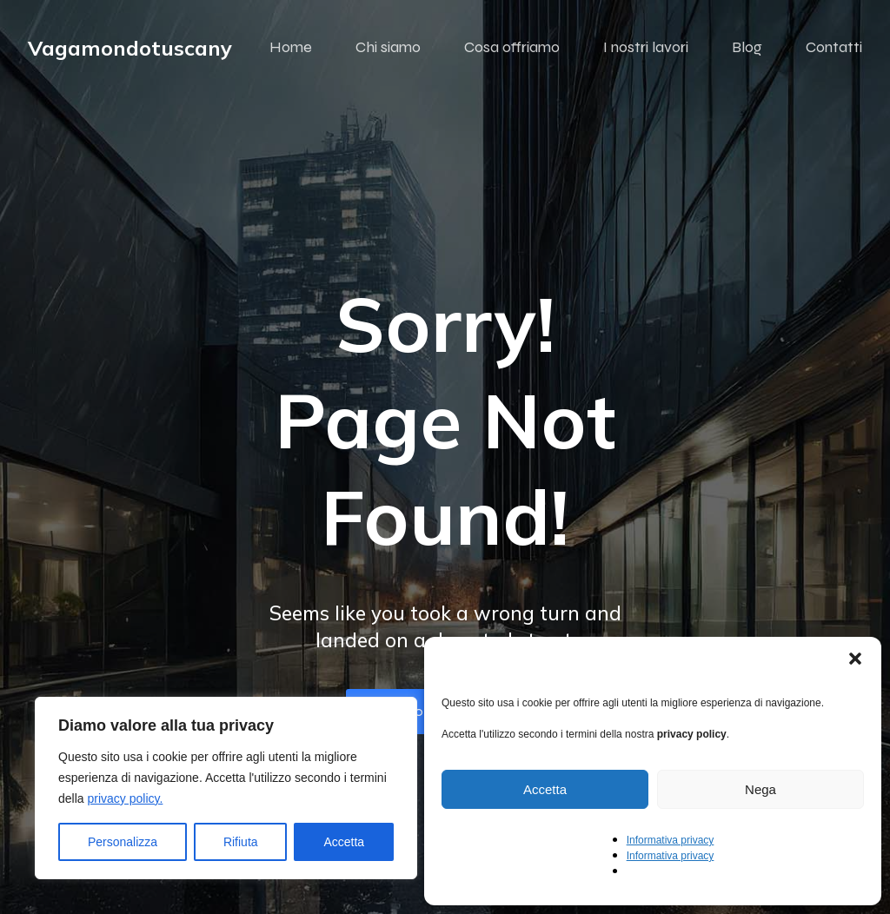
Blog (747, 47)
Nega (760, 789)
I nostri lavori (645, 47)
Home (290, 47)
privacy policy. (125, 798)
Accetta (343, 842)
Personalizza (122, 842)
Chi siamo (388, 47)
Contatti (834, 47)
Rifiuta (240, 842)
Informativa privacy (670, 840)
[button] (855, 658)
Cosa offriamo (512, 47)
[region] (226, 788)
